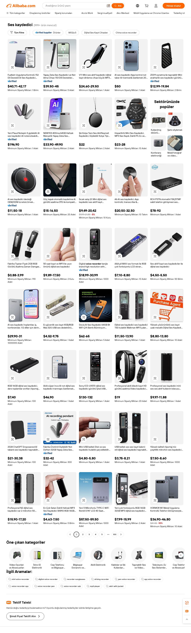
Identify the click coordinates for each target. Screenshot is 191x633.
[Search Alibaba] (75, 5)
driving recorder (100, 579)
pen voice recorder (125, 579)
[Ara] (118, 5)
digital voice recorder (46, 579)
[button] (108, 6)
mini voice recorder (18, 579)
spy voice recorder (151, 579)
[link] (187, 603)
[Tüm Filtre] (17, 32)
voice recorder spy (18, 586)
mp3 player (93, 586)
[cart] (147, 6)
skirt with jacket (115, 586)
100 (114, 534)
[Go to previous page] (70, 534)
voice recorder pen (44, 586)
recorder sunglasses (74, 579)
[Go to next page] (121, 534)
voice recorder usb (71, 586)
